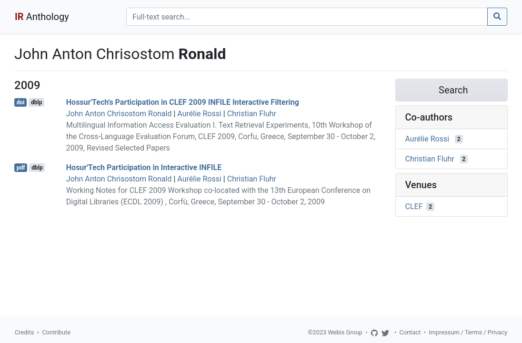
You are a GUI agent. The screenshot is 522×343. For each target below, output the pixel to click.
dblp (36, 102)
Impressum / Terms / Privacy (468, 332)
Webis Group (345, 332)
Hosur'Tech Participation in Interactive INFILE (143, 167)
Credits (24, 332)
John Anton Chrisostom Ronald (119, 113)
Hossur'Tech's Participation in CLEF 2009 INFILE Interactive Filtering (182, 102)
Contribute (56, 332)
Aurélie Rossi (199, 113)
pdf (21, 167)
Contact (410, 332)
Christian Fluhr (251, 113)
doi (21, 102)
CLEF (414, 206)
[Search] (307, 17)
